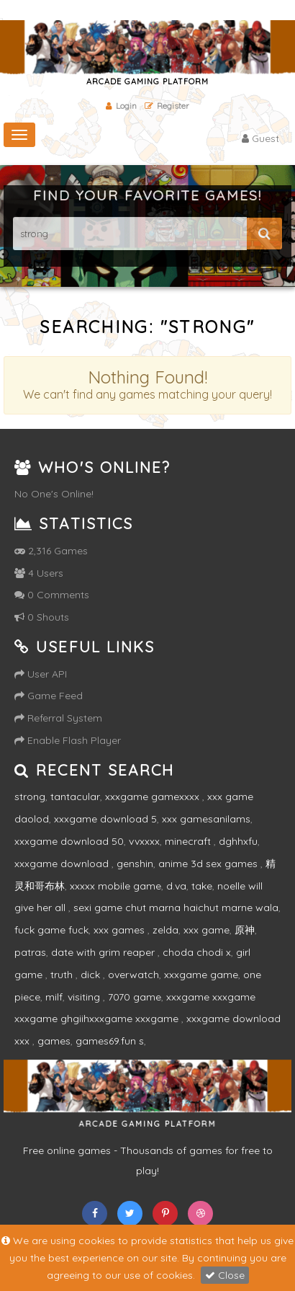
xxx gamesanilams (206, 818)
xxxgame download (63, 863)
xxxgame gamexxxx (153, 796)
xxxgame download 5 (105, 818)
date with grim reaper (104, 952)
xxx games (121, 929)
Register (167, 105)
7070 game (134, 996)
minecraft (189, 841)
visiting (85, 996)
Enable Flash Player (67, 740)
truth (63, 974)
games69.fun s (110, 1040)
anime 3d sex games (209, 863)
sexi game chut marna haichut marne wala (175, 907)
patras (30, 952)
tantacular (75, 796)
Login (121, 105)
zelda (165, 929)
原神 (245, 929)
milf (54, 996)
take (201, 885)
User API (40, 673)
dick (92, 974)
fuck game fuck (51, 929)
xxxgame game (201, 974)
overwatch (133, 974)
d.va (176, 885)
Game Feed (48, 695)
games (54, 1040)
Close (225, 1275)
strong (29, 796)
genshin (135, 863)
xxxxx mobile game (115, 885)
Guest (260, 138)
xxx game (206, 929)
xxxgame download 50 (69, 841)
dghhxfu (238, 841)
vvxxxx (144, 841)
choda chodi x (197, 952)
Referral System (58, 717)
